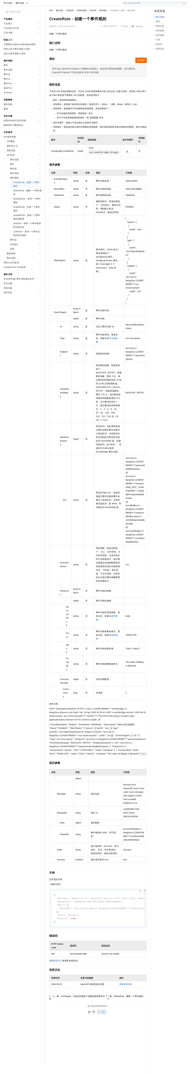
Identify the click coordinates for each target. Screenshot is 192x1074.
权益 (58, 5)
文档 (151, 5)
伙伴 (82, 5)
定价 (65, 5)
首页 (51, 20)
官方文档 (8, 13)
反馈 (101, 1023)
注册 (172, 5)
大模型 (31, 5)
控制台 (165, 5)
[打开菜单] (5, 5)
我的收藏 (139, 36)
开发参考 (69, 20)
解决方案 (49, 5)
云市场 (74, 5)
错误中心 (58, 972)
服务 (89, 5)
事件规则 (103, 20)
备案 (157, 5)
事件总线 (19, 13)
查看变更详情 (125, 995)
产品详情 (124, 36)
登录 (183, 5)
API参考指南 (81, 20)
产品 (39, 5)
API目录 (93, 20)
